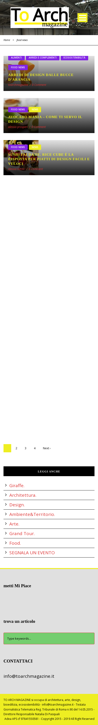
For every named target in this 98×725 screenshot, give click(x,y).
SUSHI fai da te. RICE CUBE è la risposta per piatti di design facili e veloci (49, 159)
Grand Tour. (22, 533)
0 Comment (39, 85)
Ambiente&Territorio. (32, 514)
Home (7, 40)
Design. (17, 505)
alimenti (16, 57)
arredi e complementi (43, 57)
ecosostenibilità (74, 57)
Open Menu (82, 17)
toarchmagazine (18, 85)
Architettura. (22, 495)
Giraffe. (16, 485)
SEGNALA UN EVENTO (32, 553)
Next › (47, 448)
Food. (15, 543)
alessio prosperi (18, 127)
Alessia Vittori (16, 169)
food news (18, 67)
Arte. (14, 524)
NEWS (35, 109)
